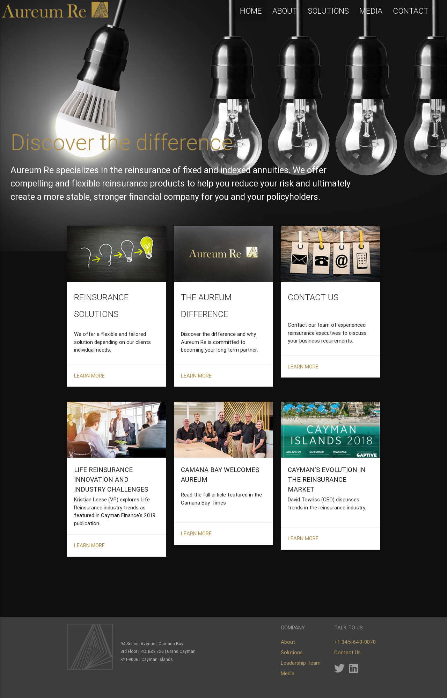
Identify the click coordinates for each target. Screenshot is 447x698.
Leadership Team (301, 663)
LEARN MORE (89, 416)
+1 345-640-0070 (355, 642)
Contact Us (347, 652)
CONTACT (410, 11)
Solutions (292, 652)
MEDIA (370, 11)
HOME (251, 11)
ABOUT (284, 11)
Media (287, 673)
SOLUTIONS (328, 11)
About (288, 642)
